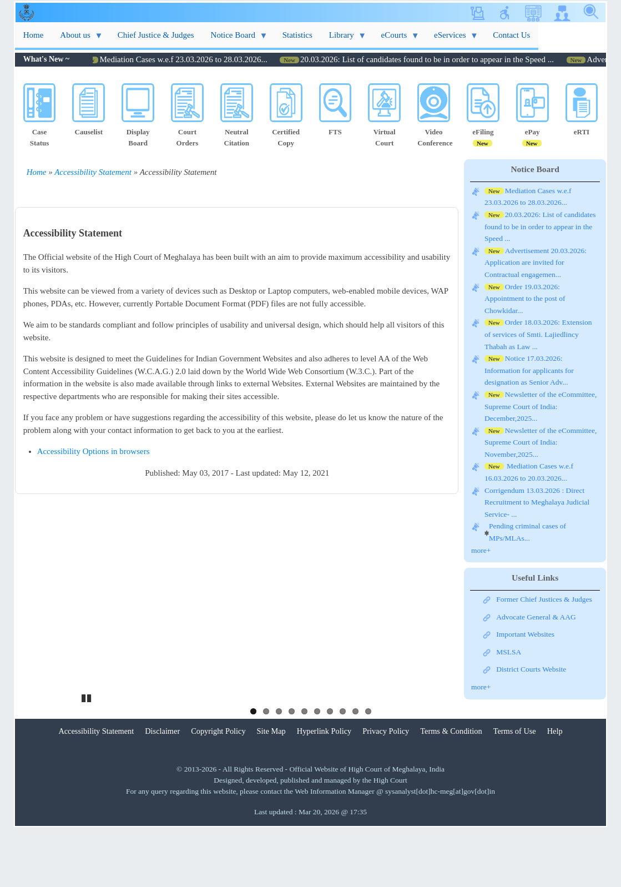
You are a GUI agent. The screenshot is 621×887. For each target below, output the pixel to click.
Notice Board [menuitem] (235, 39)
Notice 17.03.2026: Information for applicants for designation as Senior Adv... (529, 370)
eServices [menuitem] (452, 39)
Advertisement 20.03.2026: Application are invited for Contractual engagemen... (535, 262)
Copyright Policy (218, 789)
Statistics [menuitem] (297, 35)
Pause (87, 754)
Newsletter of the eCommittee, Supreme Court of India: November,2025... (540, 442)
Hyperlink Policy (324, 789)
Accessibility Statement (93, 172)
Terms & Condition (451, 789)
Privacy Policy (385, 789)
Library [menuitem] (343, 39)
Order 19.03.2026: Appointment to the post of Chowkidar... (525, 299)
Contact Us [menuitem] (511, 35)
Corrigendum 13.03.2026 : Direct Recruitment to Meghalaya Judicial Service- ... (536, 502)
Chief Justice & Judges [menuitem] (156, 35)
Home (37, 172)
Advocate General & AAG (536, 617)
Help (555, 789)
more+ (481, 550)
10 (368, 770)
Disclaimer (162, 789)
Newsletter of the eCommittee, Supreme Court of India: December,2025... (540, 406)
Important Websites (525, 634)
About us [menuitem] (77, 39)
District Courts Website (531, 669)
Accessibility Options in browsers (93, 451)
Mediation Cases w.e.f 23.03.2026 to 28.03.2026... (196, 59)
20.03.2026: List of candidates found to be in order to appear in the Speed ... (440, 59)
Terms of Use (514, 789)
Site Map (271, 789)
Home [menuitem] (33, 35)
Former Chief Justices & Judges (544, 599)
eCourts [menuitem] (396, 39)
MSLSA (508, 652)
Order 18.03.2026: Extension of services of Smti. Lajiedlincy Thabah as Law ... (538, 334)
